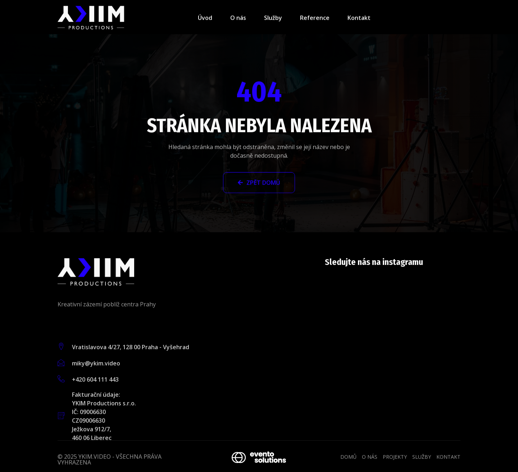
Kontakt (359, 20)
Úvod (205, 20)
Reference (315, 20)
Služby (273, 20)
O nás (238, 20)
